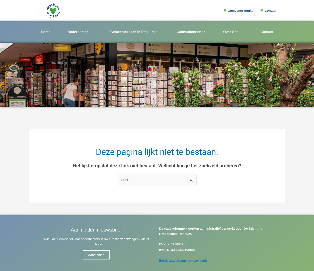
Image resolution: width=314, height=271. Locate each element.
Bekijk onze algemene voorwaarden (184, 260)
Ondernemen (79, 32)
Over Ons (232, 32)
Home (45, 32)
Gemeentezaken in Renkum (134, 32)
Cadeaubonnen (191, 32)
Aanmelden (96, 255)
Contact (266, 32)
